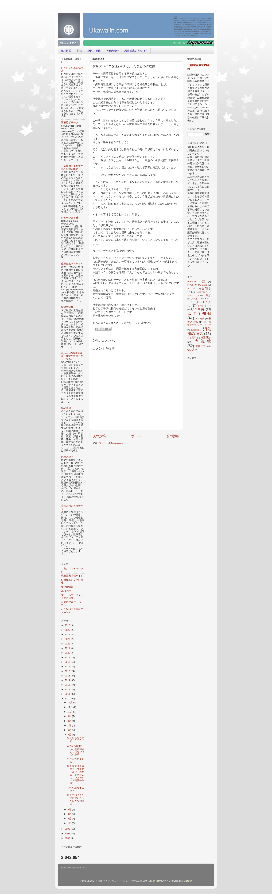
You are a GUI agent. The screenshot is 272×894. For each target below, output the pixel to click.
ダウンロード (204, 306)
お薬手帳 (201, 292)
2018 (68, 662)
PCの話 (202, 284)
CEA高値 (66, 408)
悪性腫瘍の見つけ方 (136, 50)
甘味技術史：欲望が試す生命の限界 (72, 167)
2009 (68, 829)
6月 (70, 730)
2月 (70, 818)
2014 (68, 680)
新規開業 (191, 337)
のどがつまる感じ (71, 217)
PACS (190, 284)
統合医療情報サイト (72, 575)
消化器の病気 (199, 331)
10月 (70, 711)
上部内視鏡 (93, 50)
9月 (70, 716)
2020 (68, 652)
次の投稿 (99, 436)
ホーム (136, 436)
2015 (68, 675)
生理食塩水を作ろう (72, 263)
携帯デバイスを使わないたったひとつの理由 (75, 799)
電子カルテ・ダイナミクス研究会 (72, 596)
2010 (68, 698)
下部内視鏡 (112, 50)
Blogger (188, 881)
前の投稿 (173, 436)
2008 (68, 833)
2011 (68, 694)
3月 (70, 814)
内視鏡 (203, 341)
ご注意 (207, 295)
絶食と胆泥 (67, 457)
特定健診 (206, 337)
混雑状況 (195, 330)
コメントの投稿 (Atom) (111, 443)
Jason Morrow (156, 881)
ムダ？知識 (199, 313)
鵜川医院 (66, 50)
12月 (70, 702)
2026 (68, 625)
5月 (70, 734)
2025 (68, 630)
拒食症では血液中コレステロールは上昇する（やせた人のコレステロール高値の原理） (75, 774)
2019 (68, 657)
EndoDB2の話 (196, 281)
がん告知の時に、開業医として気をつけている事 (75, 750)
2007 (68, 838)
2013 (68, 684)
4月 (70, 809)
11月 (70, 707)
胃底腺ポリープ (69, 122)
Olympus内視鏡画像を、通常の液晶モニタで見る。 (72, 356)
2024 (68, 634)
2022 (68, 643)
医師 (79, 50)
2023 (68, 639)
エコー (191, 288)
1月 (70, 823)
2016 (68, 671)
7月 (70, 725)
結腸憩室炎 (67, 307)
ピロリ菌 (197, 309)
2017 (68, 666)
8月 (70, 721)
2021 (68, 648)
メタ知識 (199, 318)
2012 (68, 689)
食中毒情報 (67, 587)
